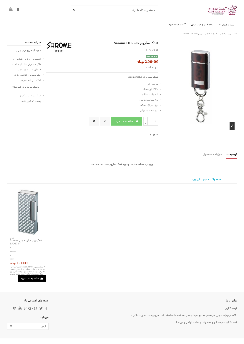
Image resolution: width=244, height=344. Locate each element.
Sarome (13, 252)
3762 (12, 259)
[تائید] (11, 326)
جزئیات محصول (212, 154)
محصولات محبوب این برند (206, 179)
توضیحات (231, 154)
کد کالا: (155, 49)
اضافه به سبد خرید (127, 121)
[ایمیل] (31, 326)
